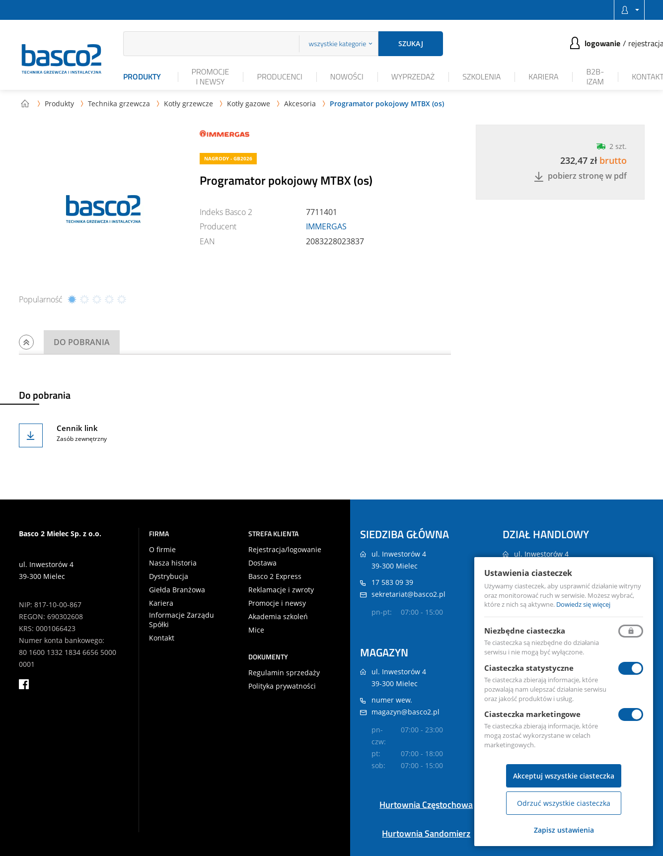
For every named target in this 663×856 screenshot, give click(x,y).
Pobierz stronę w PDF (580, 176)
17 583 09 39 (392, 582)
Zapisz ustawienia (564, 830)
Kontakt (161, 638)
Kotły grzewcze (188, 103)
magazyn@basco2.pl (405, 711)
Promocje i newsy (210, 76)
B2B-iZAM (595, 76)
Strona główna (25, 103)
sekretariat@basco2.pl (408, 594)
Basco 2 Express (274, 576)
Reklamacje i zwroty (281, 589)
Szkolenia (481, 76)
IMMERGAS (326, 226)
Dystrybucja (168, 576)
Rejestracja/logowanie (284, 549)
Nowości (347, 76)
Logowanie (602, 43)
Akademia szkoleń (278, 616)
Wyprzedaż (413, 76)
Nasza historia (173, 563)
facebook (24, 684)
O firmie (162, 549)
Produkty (142, 76)
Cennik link (77, 428)
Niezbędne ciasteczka (524, 631)
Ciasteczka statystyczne (529, 668)
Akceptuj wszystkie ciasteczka (563, 776)
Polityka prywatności (282, 686)
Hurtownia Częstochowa (426, 804)
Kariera (543, 76)
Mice (256, 630)
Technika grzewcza (119, 103)
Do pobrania (82, 342)
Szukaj (410, 43)
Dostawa (262, 563)
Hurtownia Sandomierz (426, 833)
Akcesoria (300, 103)
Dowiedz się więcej (583, 604)
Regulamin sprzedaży (284, 672)
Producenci (279, 76)
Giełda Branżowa (177, 589)
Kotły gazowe (248, 103)
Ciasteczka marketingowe (532, 714)
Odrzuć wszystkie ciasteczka (563, 803)
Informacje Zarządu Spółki (181, 620)
